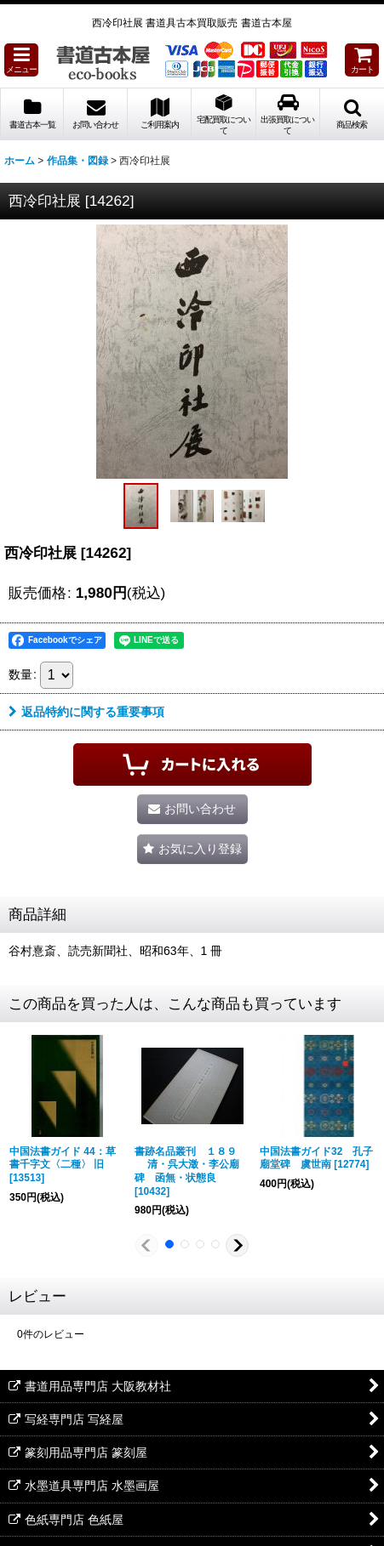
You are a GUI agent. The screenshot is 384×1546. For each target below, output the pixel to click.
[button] (21, 60)
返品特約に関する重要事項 (86, 712)
